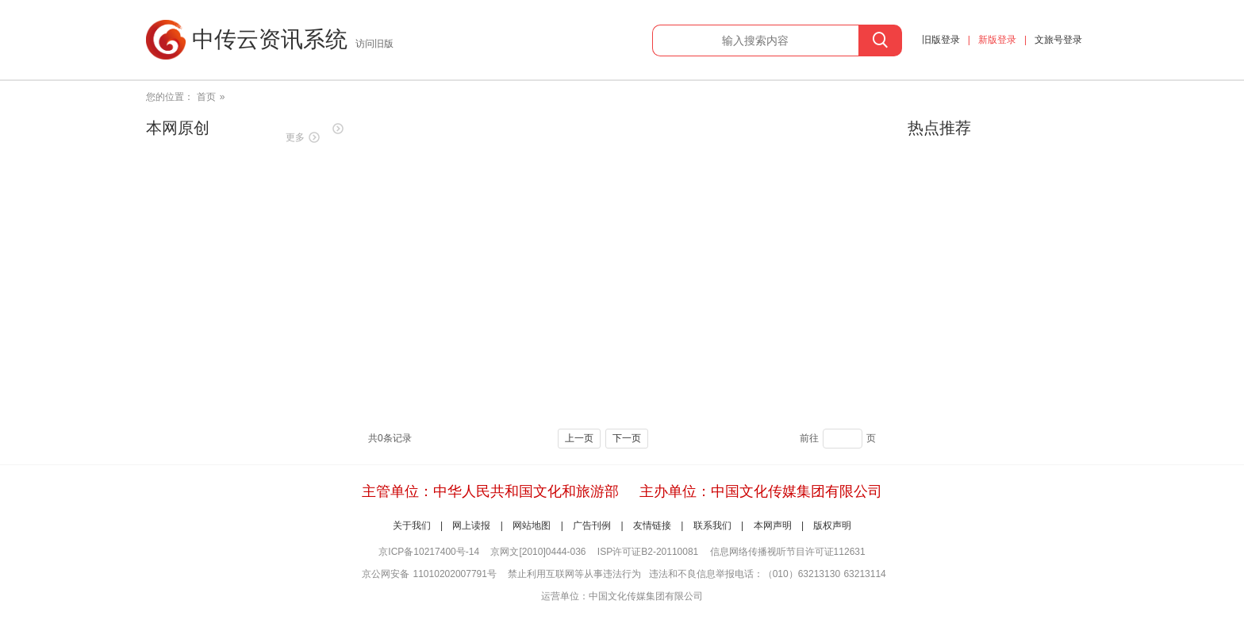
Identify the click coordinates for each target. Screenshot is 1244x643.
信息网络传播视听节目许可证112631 (788, 551)
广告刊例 (592, 525)
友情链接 (652, 525)
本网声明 (773, 525)
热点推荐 (939, 128)
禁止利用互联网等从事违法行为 (574, 573)
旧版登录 (941, 39)
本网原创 (177, 128)
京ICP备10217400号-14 (428, 551)
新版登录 (997, 39)
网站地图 (532, 525)
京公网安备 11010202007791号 (429, 573)
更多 (295, 137)
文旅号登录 (1058, 39)
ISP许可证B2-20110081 (647, 551)
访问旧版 (374, 43)
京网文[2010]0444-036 (538, 551)
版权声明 (832, 525)
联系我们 (712, 525)
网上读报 (471, 525)
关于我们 (412, 525)
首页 (206, 96)
